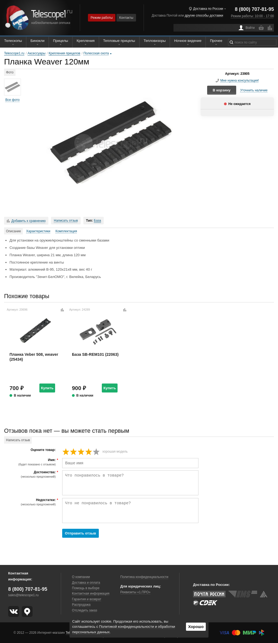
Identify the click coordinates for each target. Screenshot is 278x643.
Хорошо (196, 627)
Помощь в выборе (85, 588)
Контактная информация (90, 593)
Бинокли (37, 41)
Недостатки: (30, 502)
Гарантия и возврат (86, 599)
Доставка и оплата (86, 583)
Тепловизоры (155, 41)
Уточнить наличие (254, 90)
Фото (10, 72)
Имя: (30, 462)
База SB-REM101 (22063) (95, 354)
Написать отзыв (66, 220)
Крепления (85, 41)
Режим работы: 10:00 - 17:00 (252, 16)
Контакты (126, 18)
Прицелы (60, 41)
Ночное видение (187, 41)
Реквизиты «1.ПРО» (135, 592)
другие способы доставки (204, 15)
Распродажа (81, 605)
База (97, 220)
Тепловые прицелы (119, 41)
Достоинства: (30, 474)
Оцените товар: (43, 450)
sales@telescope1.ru (23, 595)
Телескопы (13, 41)
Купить (47, 388)
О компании (81, 577)
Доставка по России (208, 9)
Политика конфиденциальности (144, 577)
